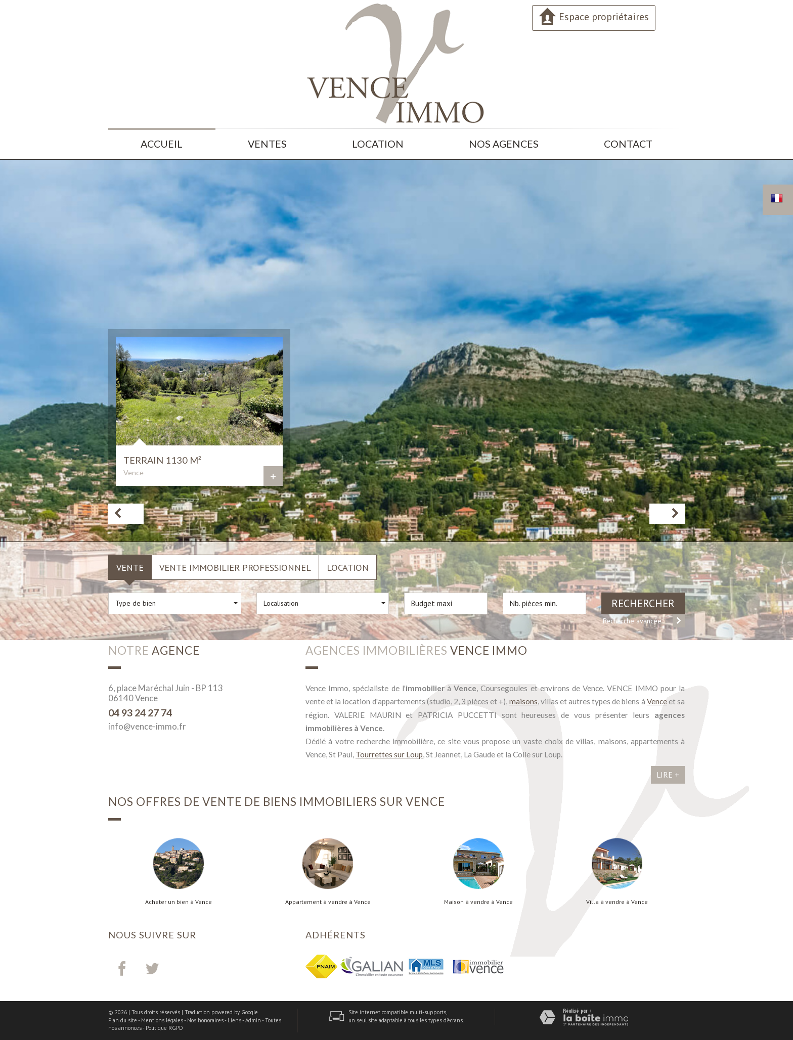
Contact (628, 144)
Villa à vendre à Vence (617, 902)
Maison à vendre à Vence (478, 902)
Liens (234, 1020)
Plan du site (122, 1020)
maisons (523, 701)
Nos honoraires (205, 1020)
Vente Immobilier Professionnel (235, 567)
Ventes (267, 144)
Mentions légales (162, 1020)
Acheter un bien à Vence (178, 902)
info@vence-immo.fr (147, 726)
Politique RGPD (164, 1027)
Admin (253, 1020)
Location (378, 144)
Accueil (162, 144)
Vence (657, 701)
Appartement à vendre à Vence (328, 902)
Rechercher (643, 603)
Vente (130, 567)
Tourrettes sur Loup (389, 754)
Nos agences (504, 144)
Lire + (667, 775)
